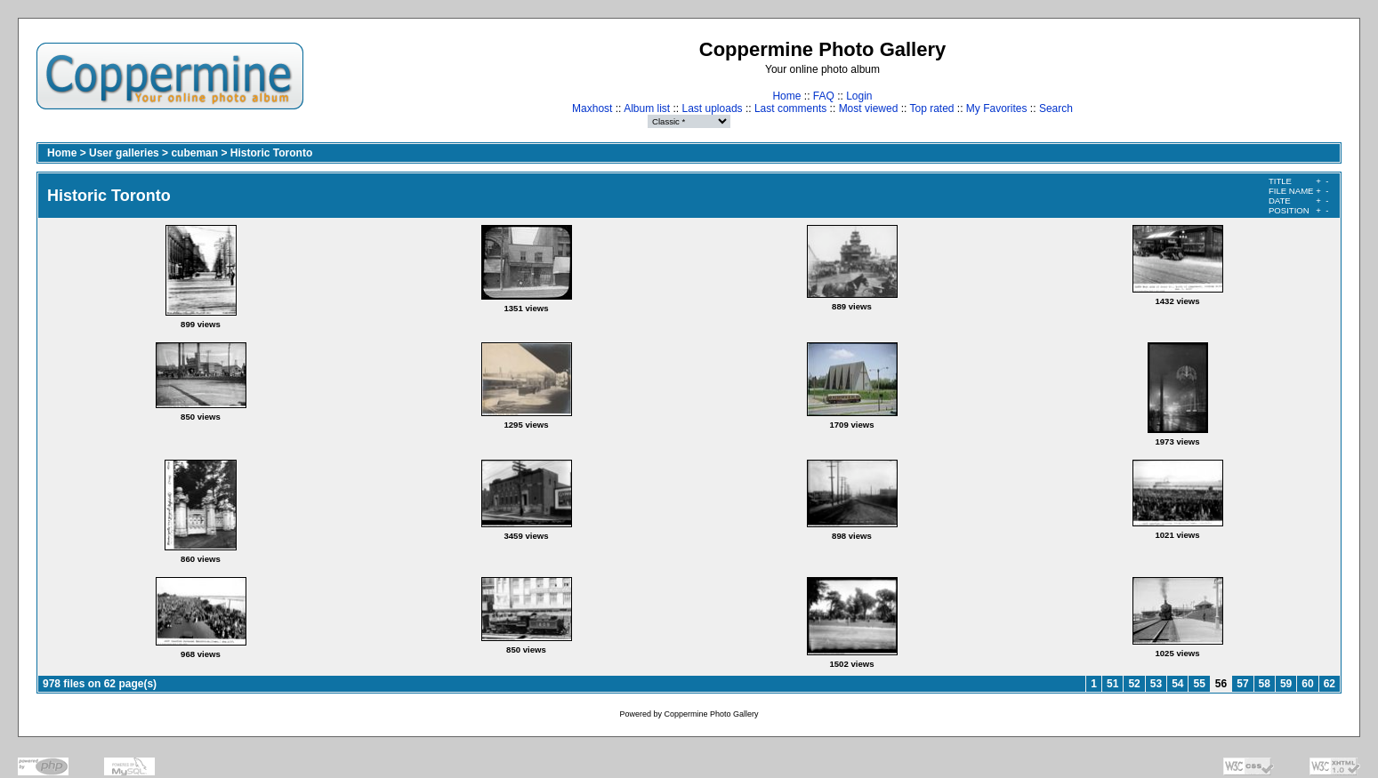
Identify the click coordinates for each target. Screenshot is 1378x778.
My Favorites (996, 108)
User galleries (124, 153)
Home (786, 96)
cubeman (194, 153)
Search (1056, 108)
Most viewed (869, 108)
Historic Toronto (271, 153)
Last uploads (712, 108)
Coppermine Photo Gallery (711, 714)
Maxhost (592, 108)
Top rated (931, 108)
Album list (647, 108)
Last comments (790, 108)
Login (859, 96)
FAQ (823, 96)
